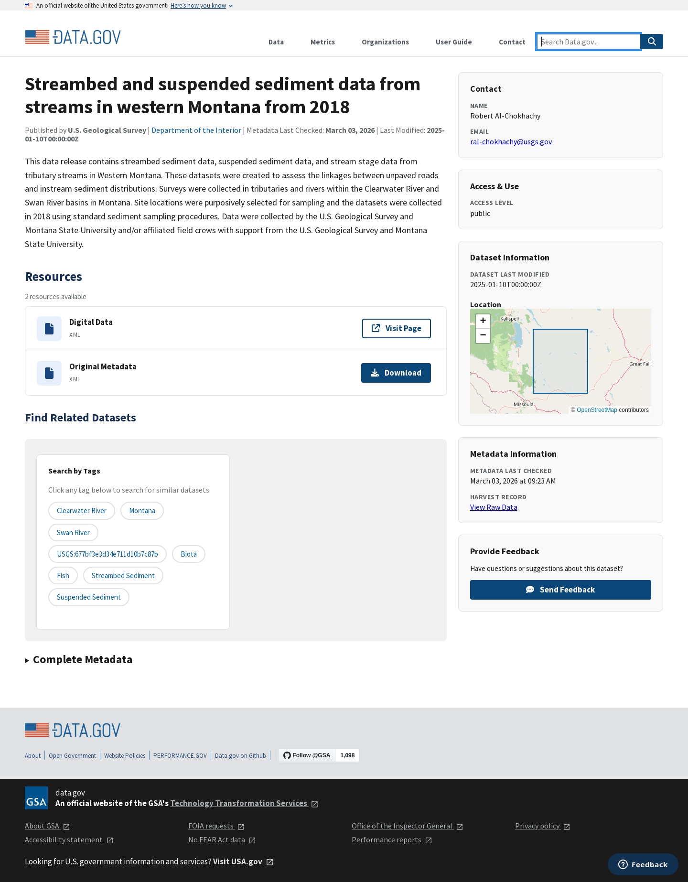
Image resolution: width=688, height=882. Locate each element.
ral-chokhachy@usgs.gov (511, 141)
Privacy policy (542, 825)
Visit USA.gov (243, 861)
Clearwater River (82, 510)
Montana (142, 510)
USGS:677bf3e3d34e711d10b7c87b (107, 554)
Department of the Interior (196, 130)
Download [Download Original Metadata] (396, 372)
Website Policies (124, 756)
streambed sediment (123, 575)
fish (63, 575)
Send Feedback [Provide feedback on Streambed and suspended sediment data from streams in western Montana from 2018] (560, 589)
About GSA (47, 825)
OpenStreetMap (597, 410)
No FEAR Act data (222, 839)
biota (189, 554)
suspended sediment (89, 597)
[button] (483, 321)
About (33, 756)
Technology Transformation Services (244, 803)
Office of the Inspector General (407, 825)
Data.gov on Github (240, 756)
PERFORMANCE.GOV (180, 756)
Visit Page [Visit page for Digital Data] (396, 328)
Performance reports (392, 839)
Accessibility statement (69, 839)
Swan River (73, 532)
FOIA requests (216, 825)
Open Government (72, 756)
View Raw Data (493, 507)
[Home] (72, 37)
